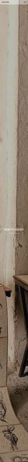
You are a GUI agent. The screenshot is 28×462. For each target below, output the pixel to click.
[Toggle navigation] (25, 2)
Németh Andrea (5, 2)
